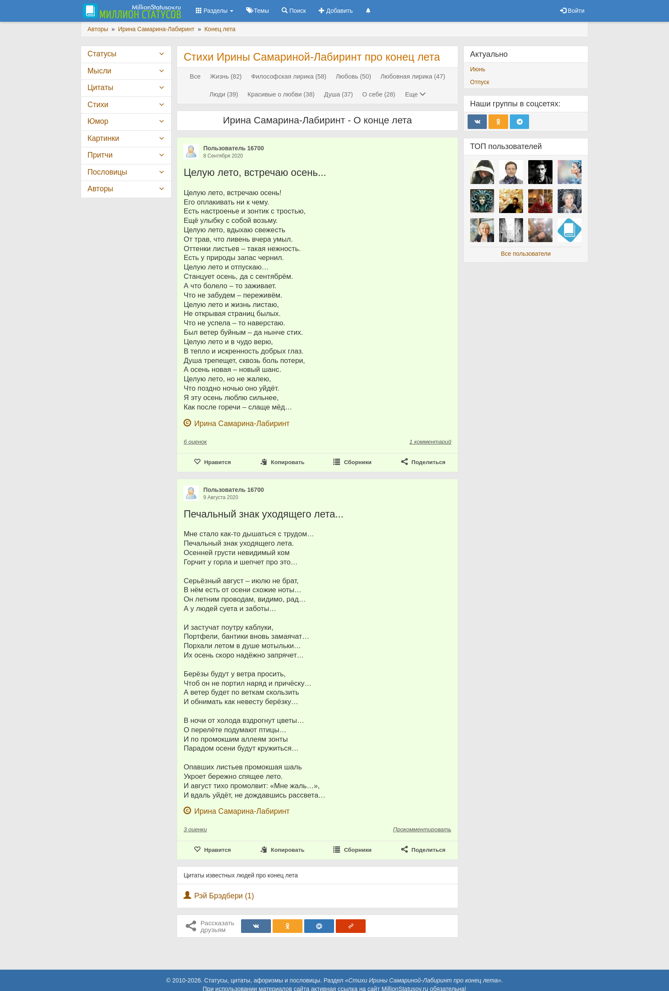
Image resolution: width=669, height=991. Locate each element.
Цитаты (100, 87)
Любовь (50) (353, 76)
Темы (257, 10)
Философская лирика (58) (288, 76)
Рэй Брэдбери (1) (224, 896)
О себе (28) (378, 94)
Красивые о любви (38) (281, 94)
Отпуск (479, 82)
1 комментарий (430, 441)
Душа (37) (338, 94)
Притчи (100, 155)
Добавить (336, 10)
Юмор (97, 121)
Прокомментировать (422, 829)
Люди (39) (223, 94)
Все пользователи (526, 253)
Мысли (99, 71)
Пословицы (107, 172)
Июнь (478, 69)
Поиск (294, 10)
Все (195, 76)
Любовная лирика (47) (413, 76)
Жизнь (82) (225, 76)
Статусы (101, 54)
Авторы (100, 188)
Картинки (103, 138)
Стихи (97, 104)
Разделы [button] (214, 10)
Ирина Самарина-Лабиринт (242, 423)
